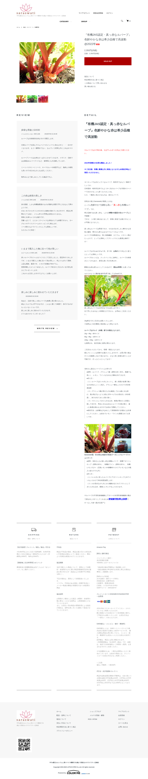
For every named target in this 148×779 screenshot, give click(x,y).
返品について (89, 76)
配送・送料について (73, 717)
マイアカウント (84, 13)
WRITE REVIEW (46, 330)
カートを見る (125, 724)
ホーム (19, 27)
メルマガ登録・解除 (102, 717)
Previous (20, 62)
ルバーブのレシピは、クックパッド (97, 259)
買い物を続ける (90, 86)
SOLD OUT (108, 61)
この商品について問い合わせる (95, 83)
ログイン (109, 13)
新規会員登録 (98, 13)
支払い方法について (73, 724)
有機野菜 (39, 27)
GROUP (84, 21)
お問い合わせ (125, 728)
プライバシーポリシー (74, 732)
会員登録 (123, 717)
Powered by (74, 773)
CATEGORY (64, 21)
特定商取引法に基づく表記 (94, 80)
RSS (97, 721)
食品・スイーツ (29, 27)
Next (74, 62)
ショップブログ (101, 713)
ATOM (102, 721)
